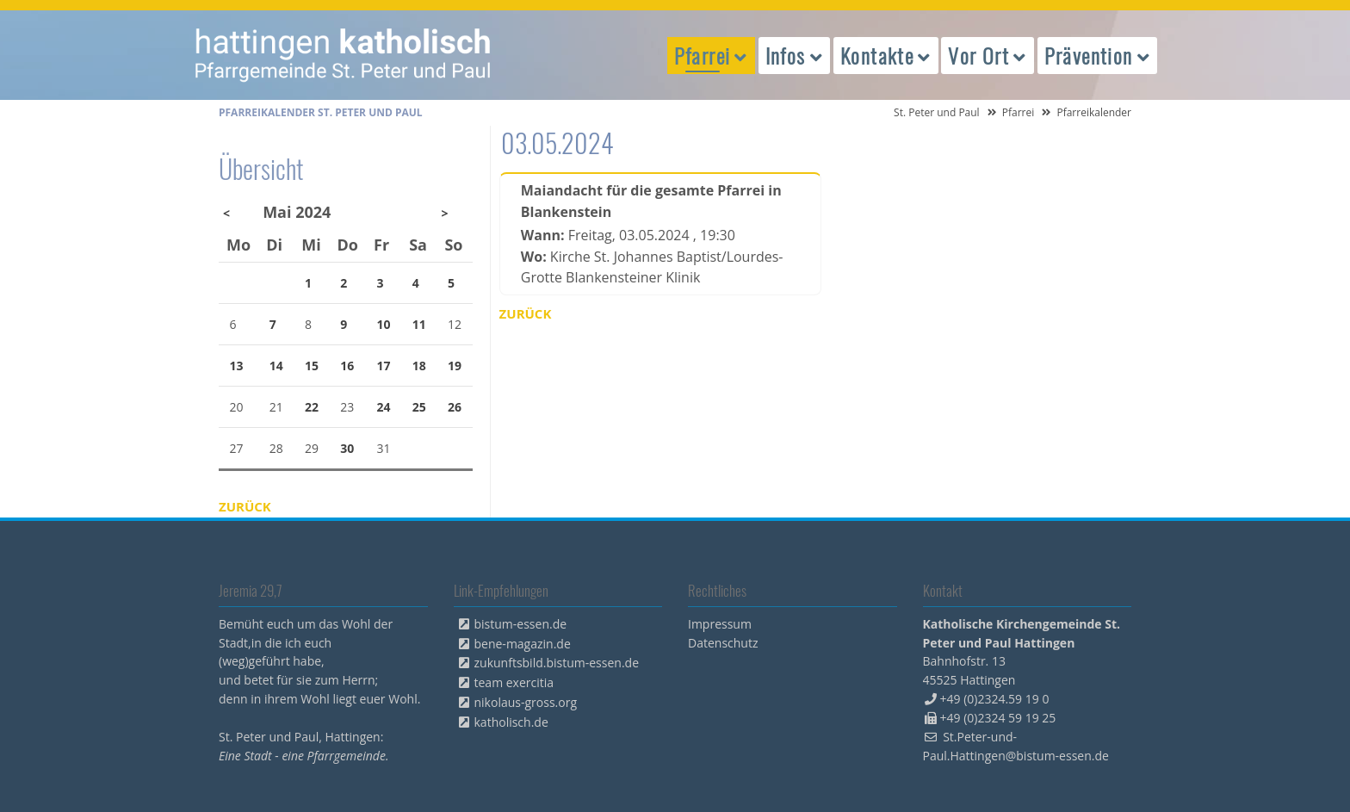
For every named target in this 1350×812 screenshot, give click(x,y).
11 (419, 324)
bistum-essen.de (520, 624)
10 (384, 324)
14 (276, 365)
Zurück (525, 313)
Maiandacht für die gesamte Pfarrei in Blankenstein (651, 201)
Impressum (720, 624)
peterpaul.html (343, 55)
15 (312, 365)
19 (454, 365)
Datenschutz (723, 643)
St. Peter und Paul (937, 112)
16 (347, 365)
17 (384, 365)
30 (347, 448)
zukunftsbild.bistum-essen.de (557, 662)
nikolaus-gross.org (526, 702)
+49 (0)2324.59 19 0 (995, 699)
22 (312, 407)
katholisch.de (511, 722)
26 (454, 407)
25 (419, 407)
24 (384, 407)
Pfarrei (1018, 112)
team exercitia (514, 682)
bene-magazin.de (522, 643)
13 (237, 365)
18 (419, 365)
